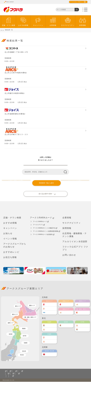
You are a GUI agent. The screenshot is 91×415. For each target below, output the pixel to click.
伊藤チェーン (51, 370)
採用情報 (82, 25)
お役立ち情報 (10, 290)
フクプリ (25, 409)
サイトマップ (8, 407)
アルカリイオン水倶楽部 (74, 275)
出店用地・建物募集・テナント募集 (74, 268)
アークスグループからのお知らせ (14, 278)
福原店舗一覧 (45, 196)
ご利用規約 (24, 404)
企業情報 (53, 25)
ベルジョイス (51, 362)
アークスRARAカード (42, 251)
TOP (3, 30)
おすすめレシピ (11, 285)
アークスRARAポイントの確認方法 (45, 261)
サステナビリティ (67, 25)
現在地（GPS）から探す (15, 216)
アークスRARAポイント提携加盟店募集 (46, 264)
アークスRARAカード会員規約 (43, 268)
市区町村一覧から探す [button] (45, 216)
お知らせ (7, 266)
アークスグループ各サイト (75, 2)
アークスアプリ (39, 258)
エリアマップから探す (75, 216)
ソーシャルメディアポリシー (41, 404)
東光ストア (50, 341)
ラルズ (49, 337)
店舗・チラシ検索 (8, 25)
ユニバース (50, 358)
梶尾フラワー (33, 407)
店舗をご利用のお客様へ (15, 30)
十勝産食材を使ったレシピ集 (51, 407)
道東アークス (84, 337)
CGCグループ (20, 407)
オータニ (50, 387)
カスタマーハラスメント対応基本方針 (67, 404)
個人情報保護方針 (11, 404)
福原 (81, 346)
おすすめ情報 (23, 25)
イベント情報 (10, 272)
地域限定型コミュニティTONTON (42, 409)
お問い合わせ (69, 288)
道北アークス (68, 346)
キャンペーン (38, 25)
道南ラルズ (67, 337)
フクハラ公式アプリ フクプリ (75, 281)
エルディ (50, 345)
